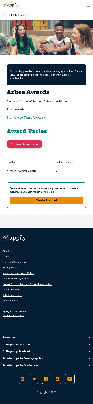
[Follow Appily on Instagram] (23, 379)
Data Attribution (11, 289)
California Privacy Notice (16, 278)
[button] (13, 144)
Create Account (46, 200)
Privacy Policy (10, 267)
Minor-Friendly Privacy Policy (18, 273)
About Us (7, 251)
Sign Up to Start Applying (26, 117)
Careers (7, 256)
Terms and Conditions (14, 262)
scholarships (27, 74)
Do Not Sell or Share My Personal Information (27, 284)
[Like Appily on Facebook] (46, 379)
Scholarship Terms (12, 295)
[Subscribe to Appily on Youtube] (70, 379)
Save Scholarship (24, 144)
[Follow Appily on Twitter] (34, 379)
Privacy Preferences (13, 315)
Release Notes (10, 300)
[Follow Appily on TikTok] (57, 379)
